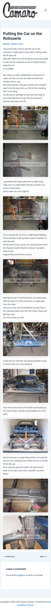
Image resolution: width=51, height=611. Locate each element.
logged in (22, 575)
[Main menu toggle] (45, 10)
